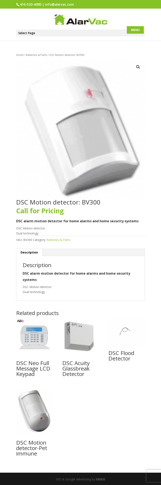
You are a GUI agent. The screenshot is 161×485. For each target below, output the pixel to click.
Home (20, 55)
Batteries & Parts (36, 55)
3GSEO (100, 479)
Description (29, 252)
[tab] (29, 252)
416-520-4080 (30, 4)
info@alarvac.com (59, 4)
